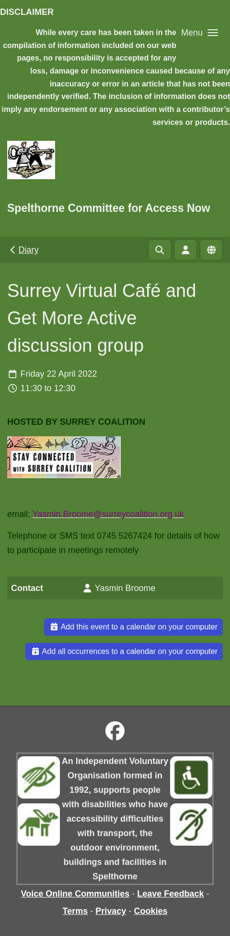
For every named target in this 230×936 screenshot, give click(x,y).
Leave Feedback (170, 894)
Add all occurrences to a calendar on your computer (124, 651)
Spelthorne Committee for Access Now (108, 208)
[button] (199, 32)
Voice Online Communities (75, 894)
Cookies (150, 911)
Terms (75, 911)
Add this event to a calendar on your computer (133, 627)
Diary (23, 250)
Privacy (110, 911)
